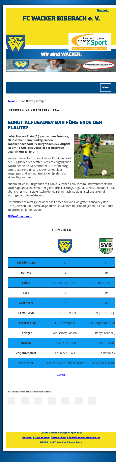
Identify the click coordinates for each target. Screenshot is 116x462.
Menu (105, 87)
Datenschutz (58, 437)
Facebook (11, 400)
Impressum (41, 437)
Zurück (61, 374)
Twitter (25, 400)
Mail (65, 400)
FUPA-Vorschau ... (20, 216)
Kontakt (103, 10)
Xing (52, 400)
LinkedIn (38, 400)
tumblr (79, 400)
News (12, 101)
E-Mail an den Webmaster (84, 437)
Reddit (92, 400)
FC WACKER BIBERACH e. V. (61, 18)
